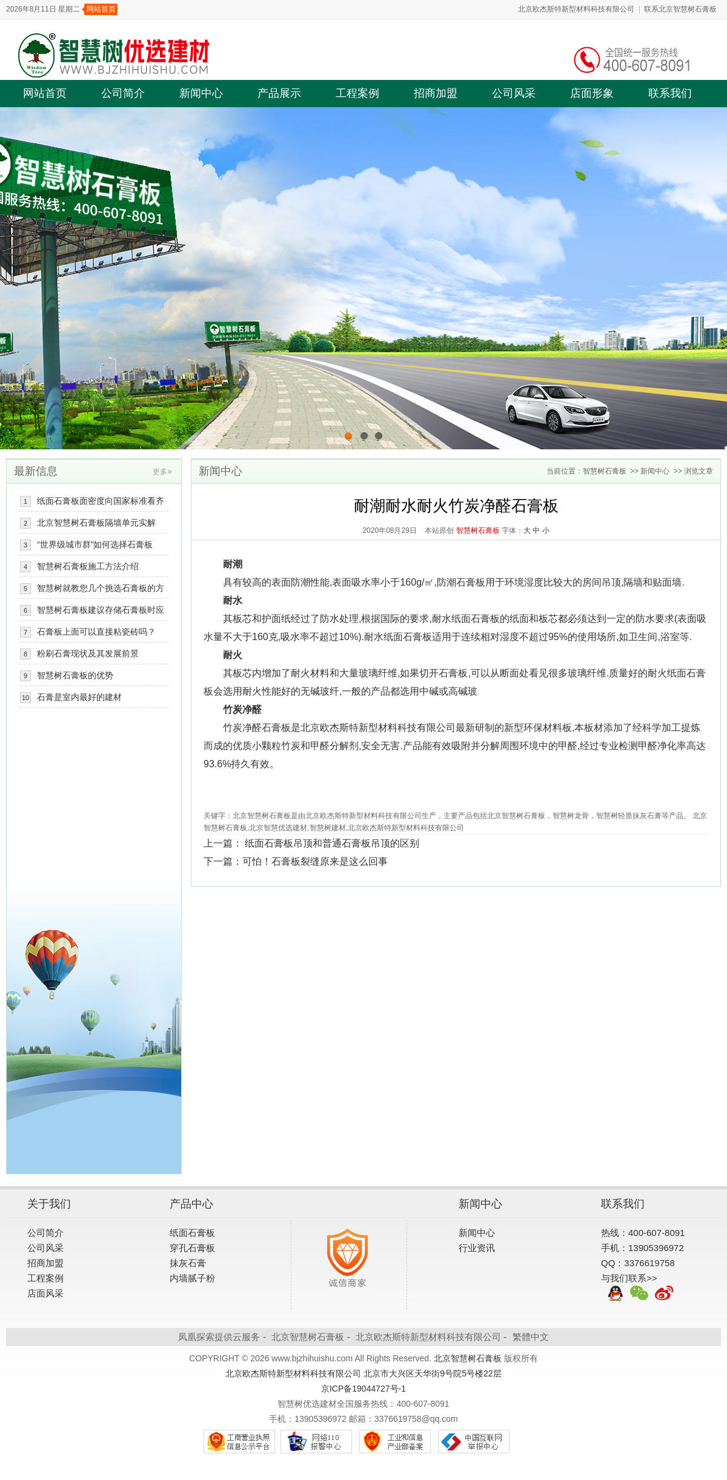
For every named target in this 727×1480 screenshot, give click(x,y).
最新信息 (36, 471)
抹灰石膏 (188, 1263)
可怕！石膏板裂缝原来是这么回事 (315, 861)
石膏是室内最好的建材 (79, 697)
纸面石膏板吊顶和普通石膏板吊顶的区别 (332, 843)
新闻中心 (201, 93)
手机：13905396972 (642, 1248)
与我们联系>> (629, 1278)
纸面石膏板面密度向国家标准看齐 (100, 501)
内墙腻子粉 (192, 1278)
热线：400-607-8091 (643, 1232)
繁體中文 (531, 1337)
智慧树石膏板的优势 (75, 675)
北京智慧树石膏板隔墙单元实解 (96, 522)
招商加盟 (435, 93)
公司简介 (123, 93)
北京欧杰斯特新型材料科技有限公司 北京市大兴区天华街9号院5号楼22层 (363, 1373)
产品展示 (279, 93)
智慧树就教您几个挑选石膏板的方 (100, 588)
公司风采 (514, 93)
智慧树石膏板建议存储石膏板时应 (100, 610)
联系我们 (670, 93)
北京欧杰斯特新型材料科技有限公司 (576, 9)
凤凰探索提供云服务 (219, 1337)
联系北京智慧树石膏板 (680, 9)
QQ (615, 1294)
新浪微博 (664, 1294)
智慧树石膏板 (604, 471)
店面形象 (592, 93)
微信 (639, 1294)
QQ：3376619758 (638, 1263)
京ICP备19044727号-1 (363, 1388)
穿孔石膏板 (192, 1248)
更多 (162, 471)
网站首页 (101, 9)
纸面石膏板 (192, 1232)
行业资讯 (477, 1248)
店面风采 (45, 1293)
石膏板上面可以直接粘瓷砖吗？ (96, 631)
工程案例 (357, 93)
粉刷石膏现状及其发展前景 (88, 653)
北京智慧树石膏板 (307, 1337)
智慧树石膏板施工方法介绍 (88, 566)
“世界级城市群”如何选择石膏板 (95, 544)
